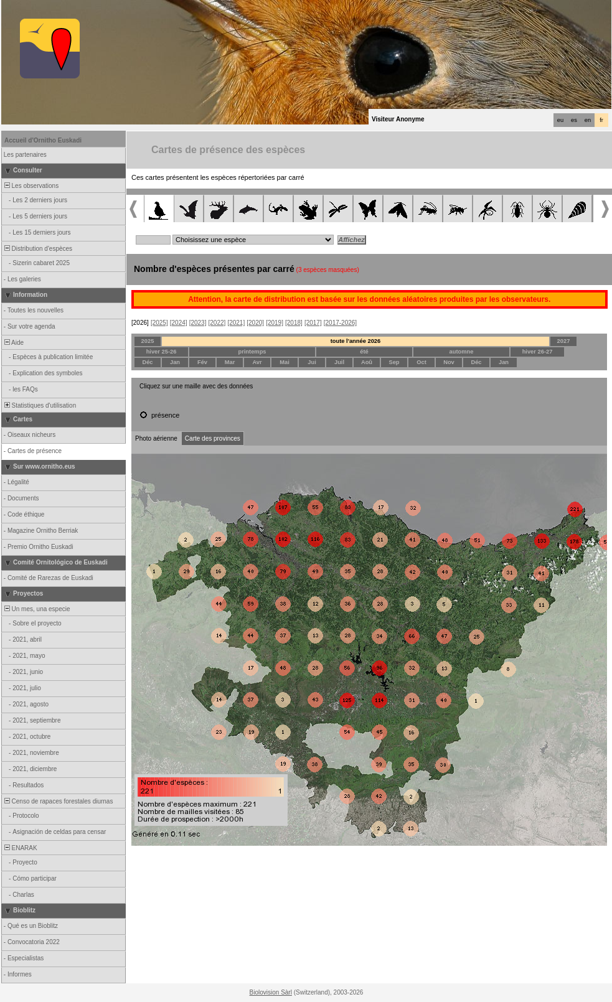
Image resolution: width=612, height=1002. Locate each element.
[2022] (217, 322)
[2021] (236, 322)
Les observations (30, 185)
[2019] (274, 322)
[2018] (294, 322)
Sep (393, 362)
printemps (252, 352)
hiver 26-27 (537, 352)
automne (462, 352)
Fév (202, 362)
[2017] (313, 322)
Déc (147, 362)
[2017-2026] (340, 322)
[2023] (198, 322)
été (364, 352)
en (588, 120)
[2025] (159, 322)
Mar (230, 362)
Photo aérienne (156, 438)
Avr (256, 362)
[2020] (255, 322)
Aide (13, 342)
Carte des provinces (212, 438)
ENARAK (19, 848)
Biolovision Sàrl (271, 992)
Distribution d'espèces (37, 248)
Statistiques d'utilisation (39, 405)
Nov (448, 362)
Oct (421, 362)
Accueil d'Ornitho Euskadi (43, 140)
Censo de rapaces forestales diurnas (57, 801)
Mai (285, 362)
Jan (175, 362)
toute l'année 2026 (356, 341)
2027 (563, 341)
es (574, 120)
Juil (339, 362)
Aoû (366, 362)
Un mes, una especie (36, 609)
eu (560, 120)
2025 (147, 341)
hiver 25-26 (161, 352)
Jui (312, 362)
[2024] (178, 322)
